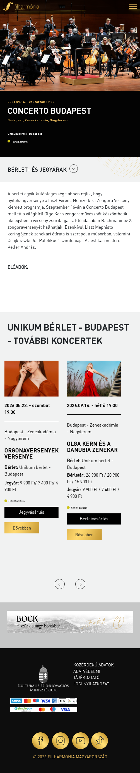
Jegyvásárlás (34, 512)
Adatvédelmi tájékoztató (86, 674)
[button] (133, 7)
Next (80, 584)
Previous (60, 584)
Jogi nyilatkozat (91, 683)
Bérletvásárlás (97, 518)
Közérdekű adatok (93, 665)
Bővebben (25, 528)
